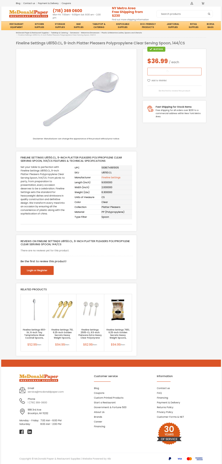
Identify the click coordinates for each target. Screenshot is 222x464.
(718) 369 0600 (67, 10)
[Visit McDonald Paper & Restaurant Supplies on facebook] (21, 432)
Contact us (29, 3)
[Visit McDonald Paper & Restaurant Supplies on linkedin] (29, 432)
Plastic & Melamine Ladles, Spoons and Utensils (122, 33)
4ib (109, 458)
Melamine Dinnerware (90, 33)
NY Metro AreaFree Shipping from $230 (127, 12)
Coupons (66, 3)
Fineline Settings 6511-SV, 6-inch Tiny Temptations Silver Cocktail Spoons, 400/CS (34, 335)
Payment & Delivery (48, 3)
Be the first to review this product (174, 90)
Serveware (74, 33)
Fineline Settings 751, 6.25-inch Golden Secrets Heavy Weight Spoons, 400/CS (62, 335)
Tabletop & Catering (59, 33)
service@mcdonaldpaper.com (46, 392)
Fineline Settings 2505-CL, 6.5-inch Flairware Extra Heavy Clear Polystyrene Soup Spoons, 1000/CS (90, 335)
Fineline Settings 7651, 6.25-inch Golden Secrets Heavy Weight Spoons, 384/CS (118, 335)
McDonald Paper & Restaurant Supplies (32, 33)
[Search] (184, 14)
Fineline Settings (111, 177)
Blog (18, 3)
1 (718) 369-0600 (37, 402)
